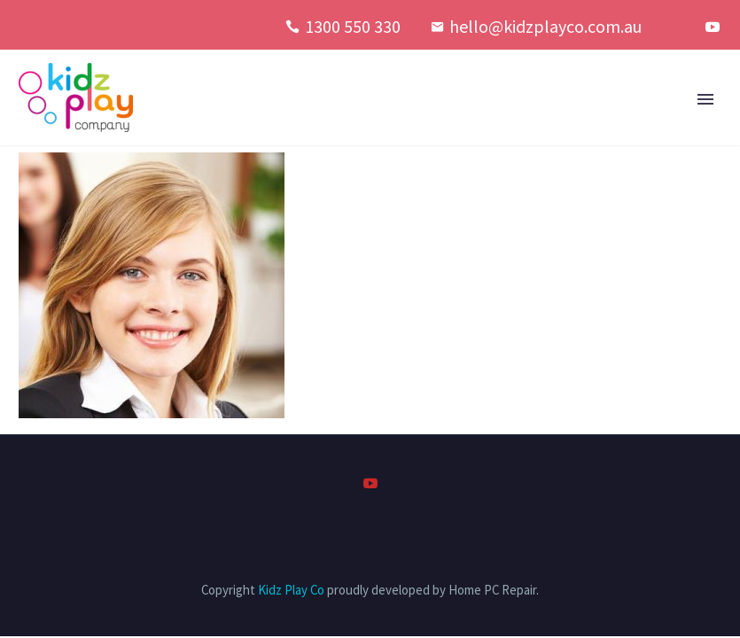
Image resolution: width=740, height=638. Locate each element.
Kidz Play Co (291, 589)
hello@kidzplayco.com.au (545, 26)
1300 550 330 (353, 26)
